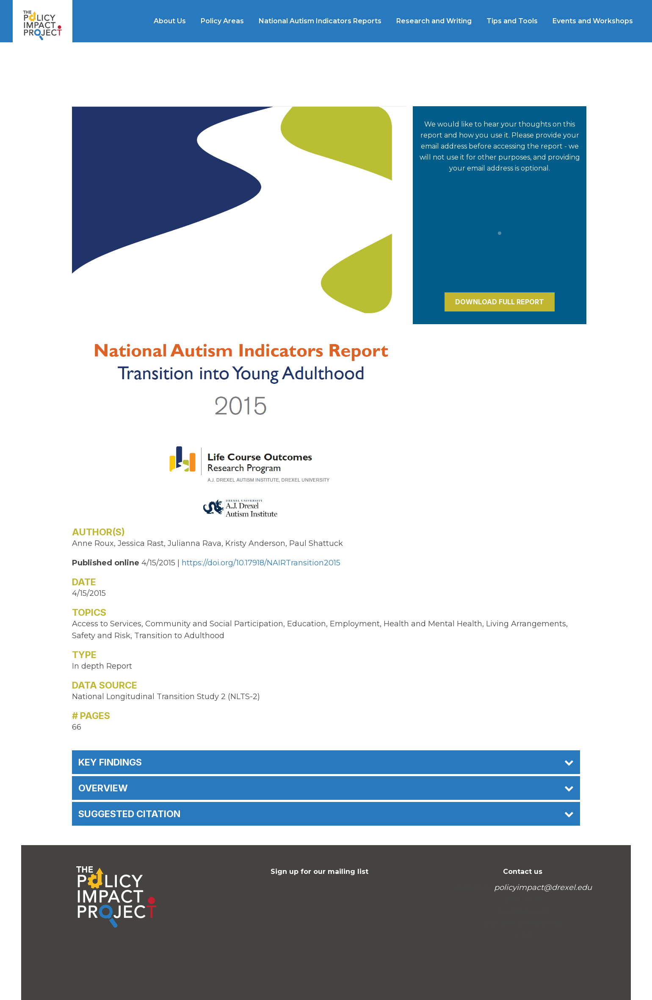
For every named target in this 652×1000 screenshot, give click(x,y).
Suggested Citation (326, 813)
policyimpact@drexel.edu (543, 887)
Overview (326, 787)
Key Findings (326, 762)
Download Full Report (499, 302)
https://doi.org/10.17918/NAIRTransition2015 (261, 562)
